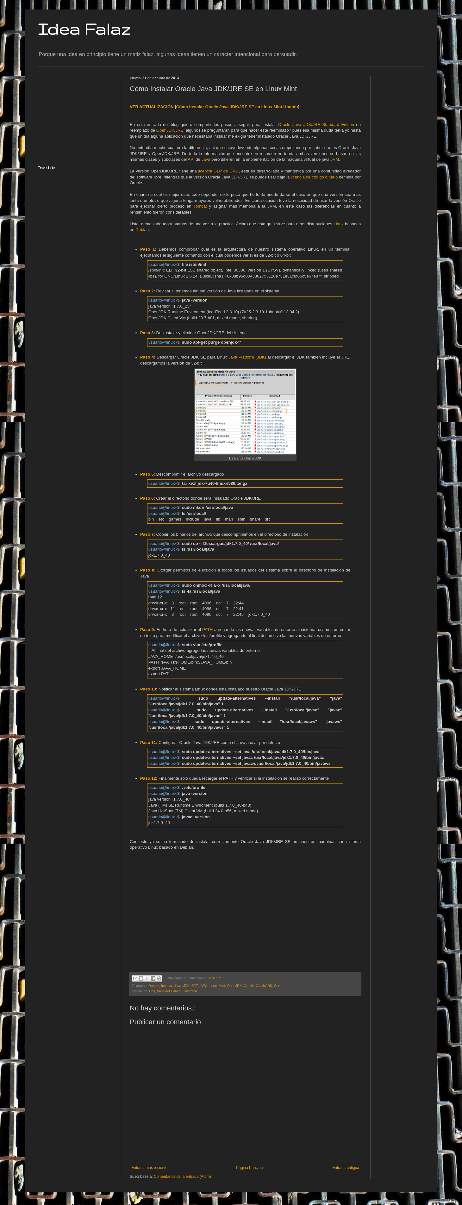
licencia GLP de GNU (218, 171)
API (191, 159)
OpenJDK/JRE (170, 130)
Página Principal (250, 1167)
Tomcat (200, 206)
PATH (207, 629)
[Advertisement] (77, 115)
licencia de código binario (314, 177)
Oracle (249, 986)
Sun (277, 986)
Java (206, 159)
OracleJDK (264, 986)
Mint (222, 986)
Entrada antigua (345, 1167)
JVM (335, 159)
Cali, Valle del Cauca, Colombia (173, 991)
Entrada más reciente (149, 1167)
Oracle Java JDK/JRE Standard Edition (316, 124)
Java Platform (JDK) (247, 357)
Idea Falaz (84, 29)
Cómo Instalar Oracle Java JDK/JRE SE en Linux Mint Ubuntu (237, 106)
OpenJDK (234, 986)
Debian (142, 229)
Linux (339, 224)
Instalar (166, 986)
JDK (186, 986)
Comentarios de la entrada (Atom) (182, 1176)
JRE (194, 986)
